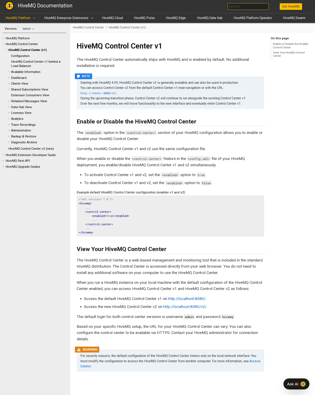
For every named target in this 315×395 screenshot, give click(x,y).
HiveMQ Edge (176, 18)
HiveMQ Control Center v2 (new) (31, 149)
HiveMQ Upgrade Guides (23, 167)
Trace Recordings (23, 125)
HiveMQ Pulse (144, 18)
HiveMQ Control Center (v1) (27, 50)
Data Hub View (21, 107)
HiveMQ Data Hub (210, 18)
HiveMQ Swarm (294, 18)
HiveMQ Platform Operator (253, 18)
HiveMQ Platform (18, 18)
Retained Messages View (29, 101)
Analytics (17, 119)
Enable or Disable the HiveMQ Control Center (290, 45)
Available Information (25, 72)
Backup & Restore (23, 136)
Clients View (19, 83)
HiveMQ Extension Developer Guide (31, 155)
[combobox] (248, 6)
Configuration (20, 56)
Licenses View (21, 113)
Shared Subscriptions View (29, 89)
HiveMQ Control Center (22, 44)
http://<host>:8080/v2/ (98, 93)
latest (27, 29)
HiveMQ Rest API (18, 161)
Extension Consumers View (30, 95)
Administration (21, 130)
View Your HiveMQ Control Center (289, 54)
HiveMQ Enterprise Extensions (66, 18)
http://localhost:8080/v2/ (185, 306)
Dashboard (18, 78)
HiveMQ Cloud (112, 18)
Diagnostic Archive (24, 142)
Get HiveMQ (291, 6)
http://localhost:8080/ (187, 298)
